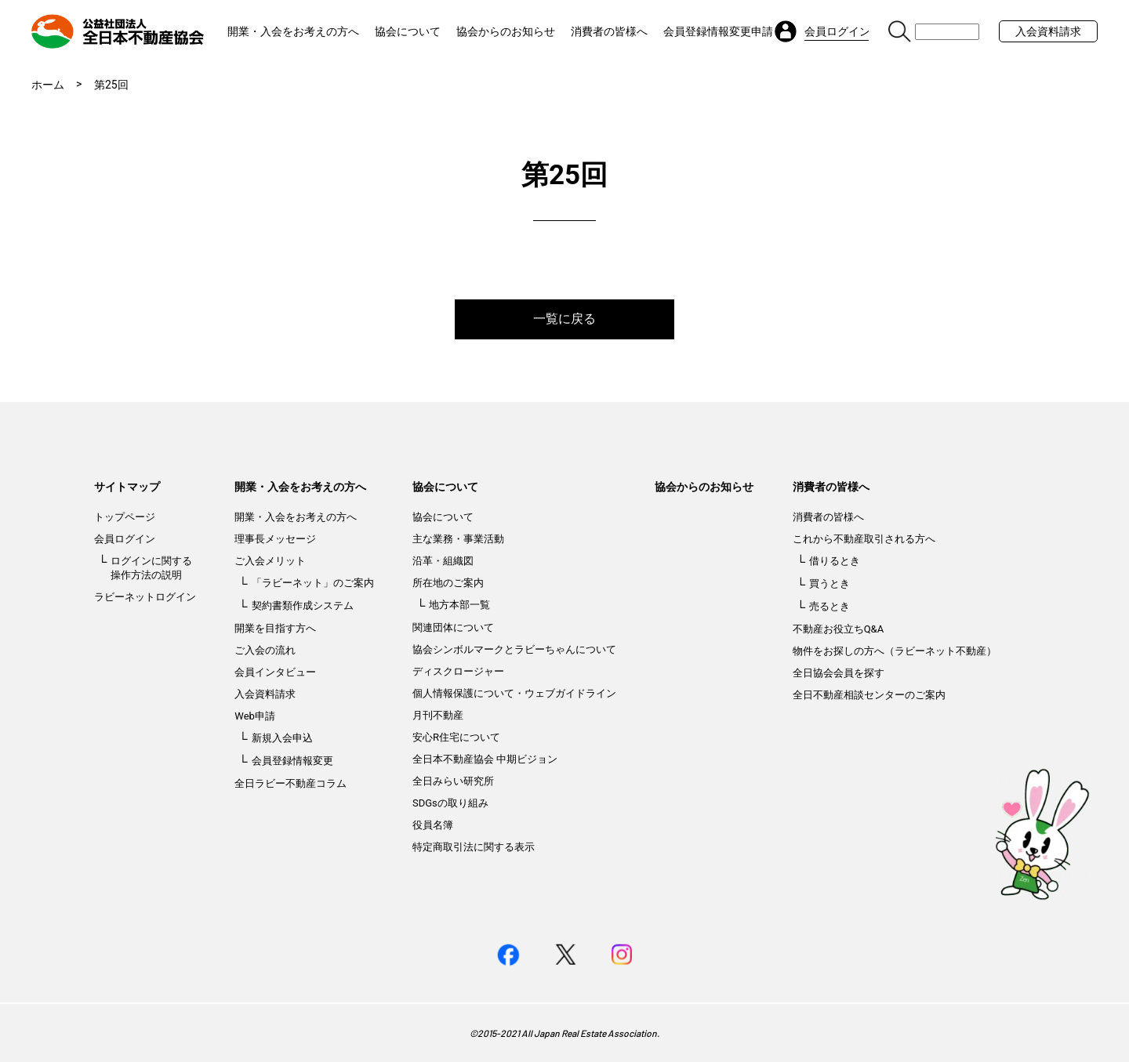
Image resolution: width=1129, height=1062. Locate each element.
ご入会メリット (270, 561)
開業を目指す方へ (275, 628)
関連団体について (453, 627)
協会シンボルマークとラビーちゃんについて (514, 649)
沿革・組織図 (443, 561)
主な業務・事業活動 (458, 539)
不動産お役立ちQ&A (838, 629)
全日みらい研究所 (453, 781)
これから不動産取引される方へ (864, 539)
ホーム (47, 84)
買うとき (829, 583)
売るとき (829, 606)
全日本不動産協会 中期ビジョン (484, 759)
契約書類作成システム (303, 605)
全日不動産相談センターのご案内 (869, 695)
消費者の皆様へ (609, 31)
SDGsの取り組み (450, 803)
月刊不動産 (437, 715)
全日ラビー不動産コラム (290, 783)
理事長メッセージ (275, 539)
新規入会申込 (282, 738)
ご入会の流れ (265, 650)
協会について (408, 31)
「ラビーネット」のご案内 (313, 583)
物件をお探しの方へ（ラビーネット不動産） (894, 651)
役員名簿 (432, 825)
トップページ (124, 517)
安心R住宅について (456, 737)
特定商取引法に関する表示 (473, 847)
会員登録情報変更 (292, 761)
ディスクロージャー (458, 671)
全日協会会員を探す (838, 673)
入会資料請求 (1048, 31)
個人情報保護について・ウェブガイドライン (514, 693)
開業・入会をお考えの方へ (293, 31)
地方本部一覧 (459, 605)
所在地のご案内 (448, 583)
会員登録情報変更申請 (718, 31)
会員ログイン (124, 539)
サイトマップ (127, 486)
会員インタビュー (275, 672)
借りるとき (834, 561)
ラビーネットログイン (145, 597)
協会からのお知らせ (505, 31)
